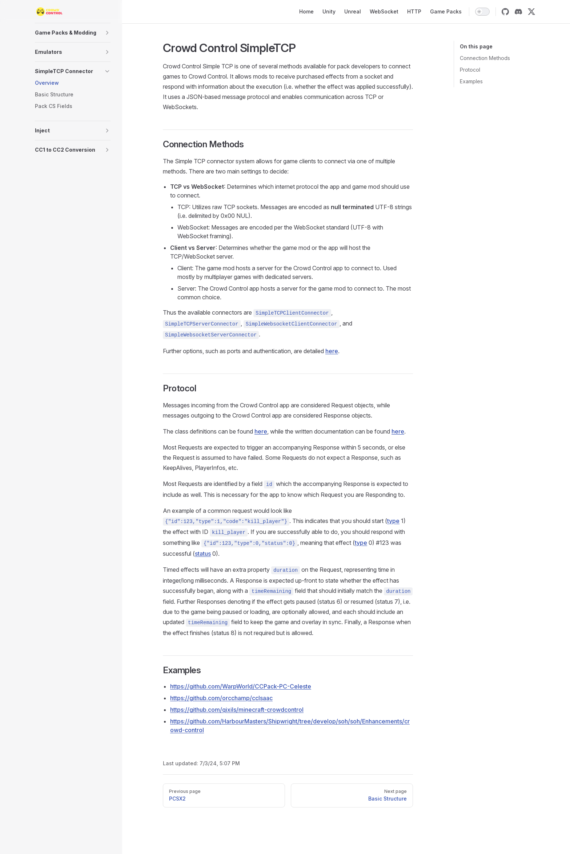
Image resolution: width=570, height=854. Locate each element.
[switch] (482, 12)
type (393, 520)
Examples (471, 81)
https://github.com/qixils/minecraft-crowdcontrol (237, 709)
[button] (73, 33)
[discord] (518, 11)
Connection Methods (485, 58)
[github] (505, 11)
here (331, 351)
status (203, 553)
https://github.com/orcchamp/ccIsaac (221, 698)
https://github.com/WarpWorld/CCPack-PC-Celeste (240, 686)
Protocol (470, 70)
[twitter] (531, 11)
